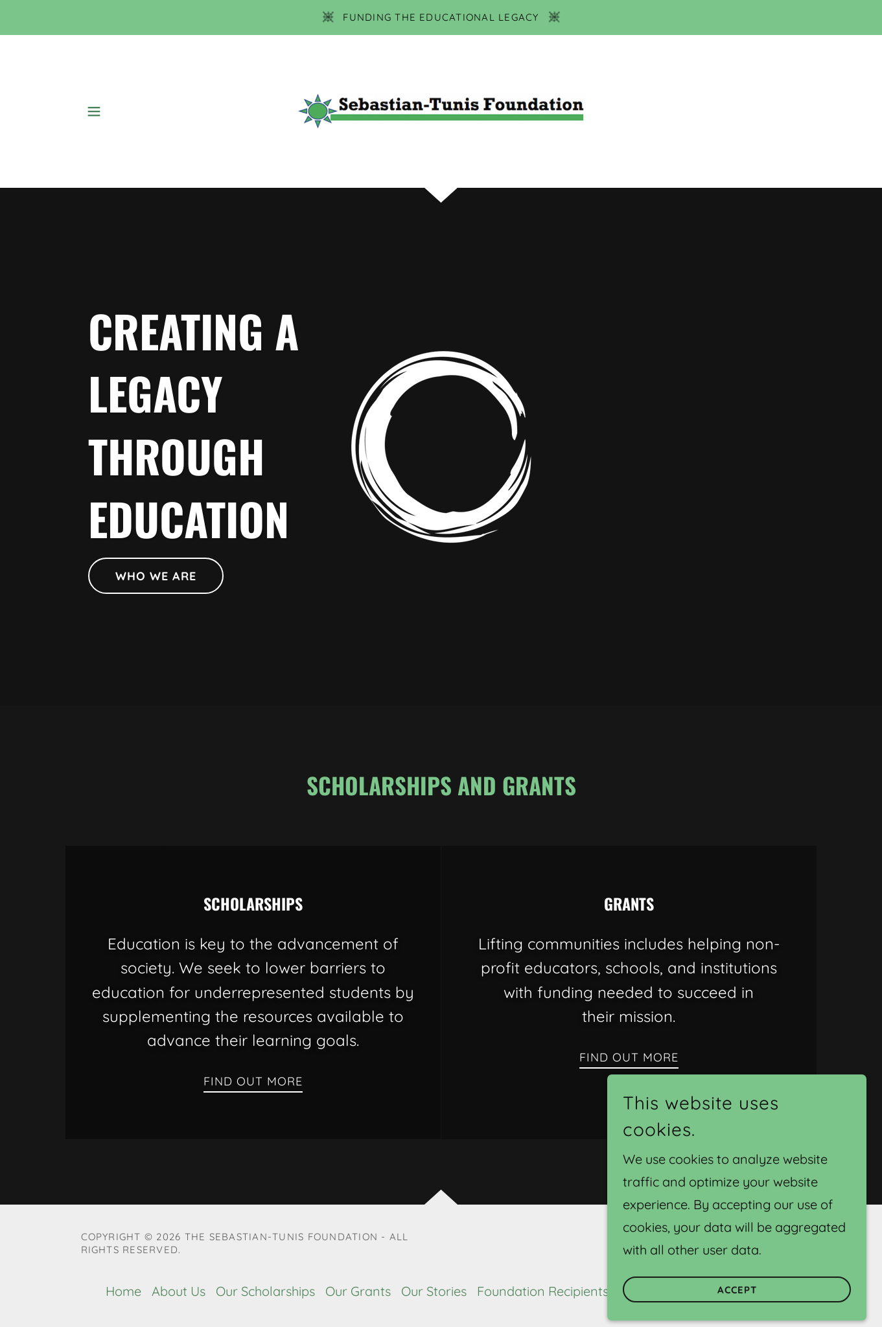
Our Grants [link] (358, 1291)
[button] (94, 111)
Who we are (155, 576)
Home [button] (123, 1291)
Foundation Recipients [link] (543, 1291)
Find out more (253, 1081)
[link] (441, 110)
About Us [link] (178, 1291)
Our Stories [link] (434, 1291)
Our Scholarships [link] (265, 1291)
